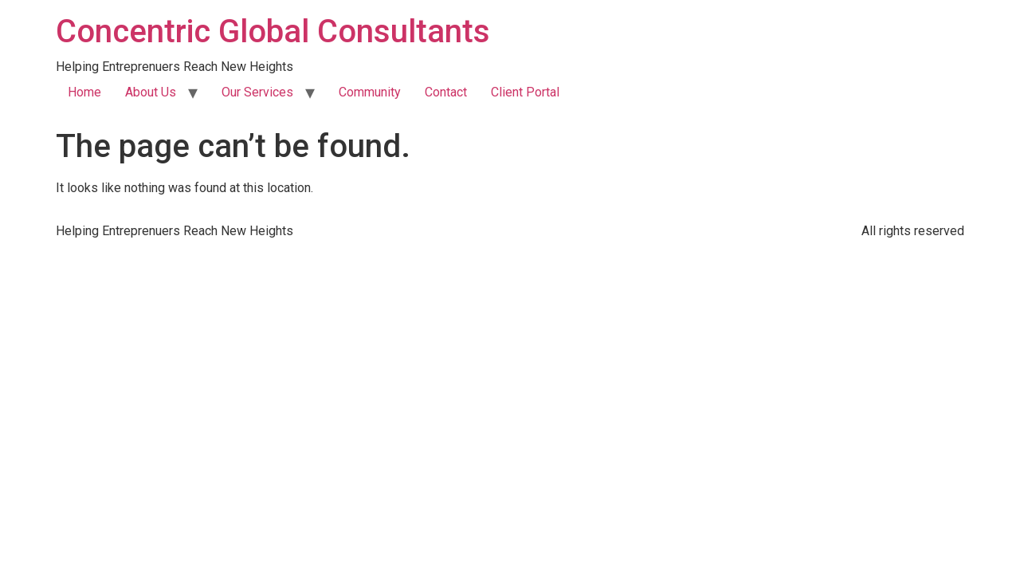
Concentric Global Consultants (273, 31)
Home (84, 92)
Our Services (257, 92)
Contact (446, 92)
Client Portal (525, 92)
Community (370, 92)
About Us (150, 92)
